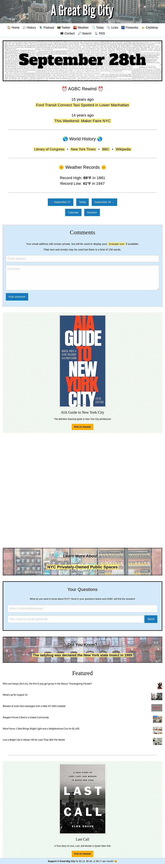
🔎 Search (85, 33)
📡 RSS (99, 33)
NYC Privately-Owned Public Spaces (82, 567)
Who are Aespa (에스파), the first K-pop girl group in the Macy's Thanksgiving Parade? (47, 683)
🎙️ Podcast (46, 27)
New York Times (83, 149)
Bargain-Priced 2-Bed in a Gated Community (26, 717)
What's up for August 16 (15, 694)
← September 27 (61, 202)
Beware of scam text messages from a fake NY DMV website (34, 706)
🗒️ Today (98, 27)
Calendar (73, 212)
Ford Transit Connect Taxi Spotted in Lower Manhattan (82, 105)
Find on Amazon (82, 427)
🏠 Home (13, 27)
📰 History (29, 27)
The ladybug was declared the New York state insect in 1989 (82, 655)
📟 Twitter (63, 27)
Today (82, 202)
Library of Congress (49, 149)
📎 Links (112, 27)
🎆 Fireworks (129, 27)
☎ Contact (67, 33)
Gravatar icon (116, 243)
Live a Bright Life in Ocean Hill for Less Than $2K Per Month (34, 739)
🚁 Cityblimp (149, 27)
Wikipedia (123, 149)
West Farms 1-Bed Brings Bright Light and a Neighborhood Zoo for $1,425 (41, 728)
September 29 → (104, 202)
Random (92, 212)
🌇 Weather (81, 27)
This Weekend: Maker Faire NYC (82, 121)
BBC (105, 149)
